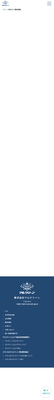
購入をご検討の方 (46, 391)
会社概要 (8, 351)
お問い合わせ (9, 362)
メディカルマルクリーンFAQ (14, 392)
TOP (6, 344)
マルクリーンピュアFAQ (12, 381)
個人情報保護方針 (11, 366)
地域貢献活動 (9, 347)
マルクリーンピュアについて (14, 373)
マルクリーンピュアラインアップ (15, 377)
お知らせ (8, 358)
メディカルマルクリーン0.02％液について (18, 388)
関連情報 (8, 355)
